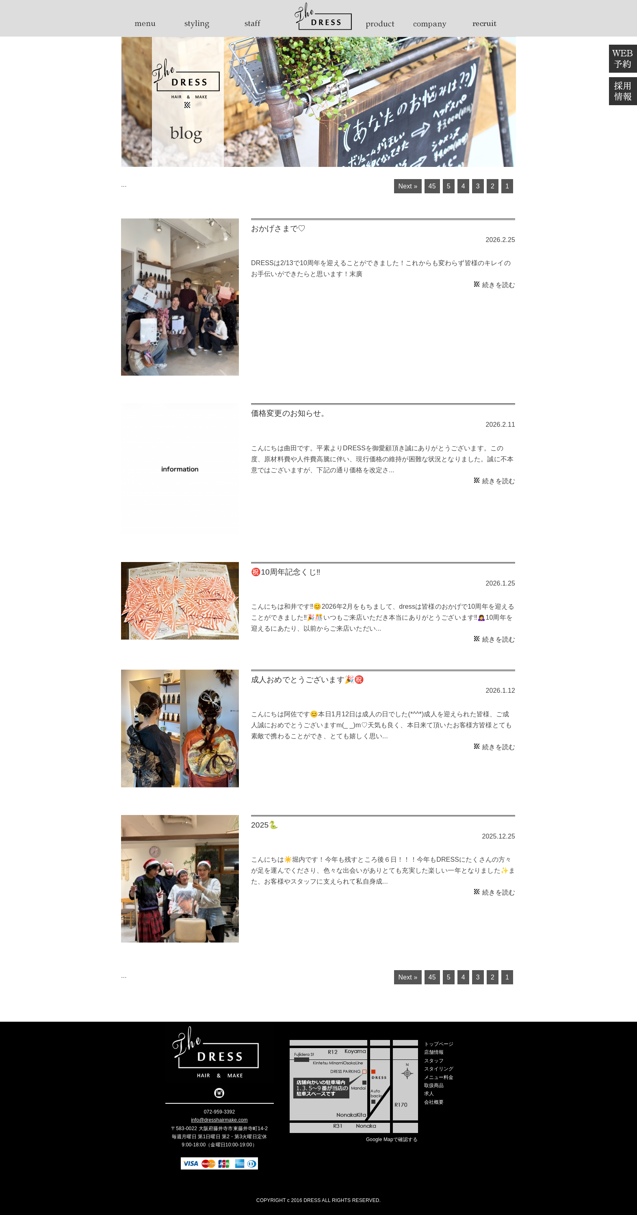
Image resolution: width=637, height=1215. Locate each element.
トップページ (439, 1044)
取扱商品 (434, 1085)
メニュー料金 (439, 1077)
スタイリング (439, 1069)
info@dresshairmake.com (219, 1120)
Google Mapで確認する (392, 1139)
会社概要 (434, 1102)
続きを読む (498, 284)
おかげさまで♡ (278, 228)
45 (432, 186)
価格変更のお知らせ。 (290, 413)
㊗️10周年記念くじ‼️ (285, 572)
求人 (429, 1093)
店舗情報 (434, 1052)
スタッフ (434, 1061)
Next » (407, 186)
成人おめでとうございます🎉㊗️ (307, 679)
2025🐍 (264, 825)
